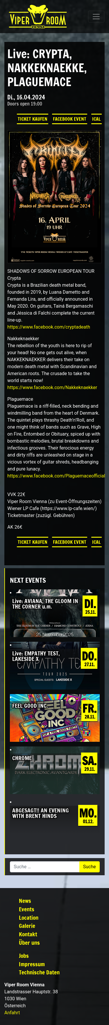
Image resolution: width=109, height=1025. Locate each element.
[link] (48, 327)
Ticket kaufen (32, 119)
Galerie (27, 926)
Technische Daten (39, 972)
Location (28, 917)
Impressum (32, 964)
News (25, 901)
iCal (96, 119)
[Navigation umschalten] (96, 16)
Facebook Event (69, 119)
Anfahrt (12, 1012)
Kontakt (28, 934)
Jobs (24, 956)
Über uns (29, 942)
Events (26, 909)
